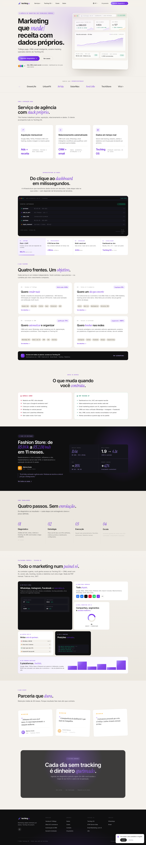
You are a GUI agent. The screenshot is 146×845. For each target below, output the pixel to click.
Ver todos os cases (24, 481)
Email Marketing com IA (94, 828)
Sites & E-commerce (51, 824)
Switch (123, 840)
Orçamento (105, 3)
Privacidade (114, 841)
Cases (57, 3)
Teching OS (48, 3)
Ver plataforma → (119, 355)
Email (109, 824)
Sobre (64, 3)
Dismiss (131, 840)
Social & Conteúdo (51, 831)
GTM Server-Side (92, 824)
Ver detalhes (25, 314)
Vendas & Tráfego (50, 821)
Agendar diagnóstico (119, 3)
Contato (68, 828)
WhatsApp (111, 821)
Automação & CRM (51, 828)
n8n (88, 831)
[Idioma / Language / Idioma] (95, 3)
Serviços (37, 3)
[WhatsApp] (19, 829)
